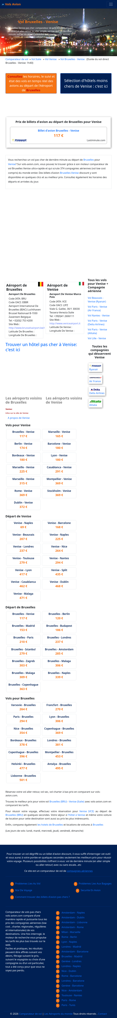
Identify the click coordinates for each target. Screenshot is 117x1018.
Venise (12, 164)
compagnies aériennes (80, 871)
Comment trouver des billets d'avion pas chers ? (40, 897)
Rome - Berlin (66, 937)
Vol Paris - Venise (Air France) (97, 308)
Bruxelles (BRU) (58, 801)
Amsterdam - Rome (70, 927)
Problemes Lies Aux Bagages (93, 883)
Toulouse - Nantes (69, 995)
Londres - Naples (68, 966)
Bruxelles (88, 159)
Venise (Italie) (76, 801)
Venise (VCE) (86, 811)
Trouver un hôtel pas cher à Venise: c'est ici (41, 347)
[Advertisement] (60, 108)
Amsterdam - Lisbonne (71, 922)
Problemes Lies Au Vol (25, 883)
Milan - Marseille (68, 932)
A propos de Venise (19, 418)
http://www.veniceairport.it (65, 323)
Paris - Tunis (65, 1005)
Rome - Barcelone (69, 976)
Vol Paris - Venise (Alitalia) (97, 331)
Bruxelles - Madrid (69, 956)
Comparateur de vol (16, 59)
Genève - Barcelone (70, 985)
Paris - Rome (66, 1000)
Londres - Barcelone (70, 980)
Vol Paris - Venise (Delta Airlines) (97, 322)
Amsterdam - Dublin (70, 917)
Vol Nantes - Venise (99, 315)
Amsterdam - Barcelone (72, 951)
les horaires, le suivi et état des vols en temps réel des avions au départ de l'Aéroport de (31, 83)
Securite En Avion (88, 890)
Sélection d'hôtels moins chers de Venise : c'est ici (86, 83)
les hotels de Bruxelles (50, 824)
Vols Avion (11, 4)
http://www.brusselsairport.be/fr (27, 327)
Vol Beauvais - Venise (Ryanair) (97, 299)
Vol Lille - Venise (97, 338)
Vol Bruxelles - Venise (72, 59)
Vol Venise (51, 59)
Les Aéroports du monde (58, 1013)
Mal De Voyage (21, 890)
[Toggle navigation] (111, 4)
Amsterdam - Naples (70, 912)
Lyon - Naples (66, 941)
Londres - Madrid (68, 946)
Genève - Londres (69, 961)
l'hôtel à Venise (76, 815)
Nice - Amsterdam (69, 990)
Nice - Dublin (66, 971)
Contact (102, 1013)
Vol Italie (36, 59)
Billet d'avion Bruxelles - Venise (58, 130)
